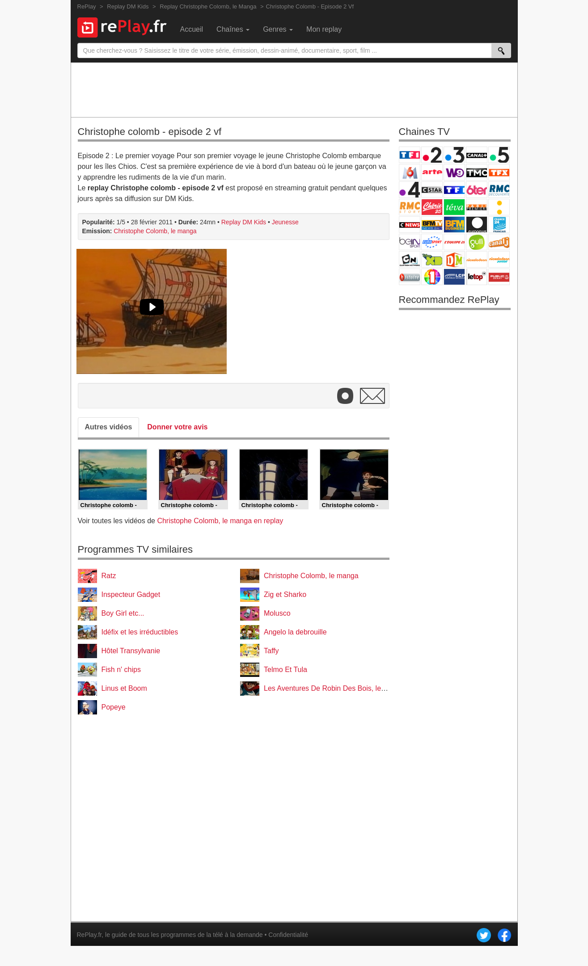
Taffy (271, 651)
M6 (409, 172)
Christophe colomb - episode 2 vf (150, 131)
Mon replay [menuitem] (324, 29)
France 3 (454, 155)
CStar (432, 189)
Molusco (277, 613)
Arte (432, 172)
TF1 (409, 155)
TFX (499, 172)
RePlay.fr (89, 934)
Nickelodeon (476, 259)
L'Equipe (454, 242)
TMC (476, 172)
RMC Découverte (499, 189)
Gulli (476, 242)
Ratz (109, 576)
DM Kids (454, 259)
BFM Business (454, 224)
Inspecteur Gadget (131, 594)
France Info (499, 207)
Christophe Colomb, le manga (155, 231)
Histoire (409, 277)
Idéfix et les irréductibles (140, 632)
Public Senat (499, 277)
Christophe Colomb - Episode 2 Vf (310, 6)
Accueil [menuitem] (191, 29)
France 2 (432, 155)
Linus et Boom (124, 688)
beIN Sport (409, 242)
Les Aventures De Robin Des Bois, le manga (334, 688)
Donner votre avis (177, 427)
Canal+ (476, 155)
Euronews (476, 224)
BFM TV (432, 224)
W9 (454, 172)
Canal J (499, 242)
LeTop (476, 277)
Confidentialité (288, 934)
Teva (454, 207)
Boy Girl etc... (123, 613)
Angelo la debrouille (295, 632)
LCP (454, 277)
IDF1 (432, 277)
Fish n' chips (121, 669)
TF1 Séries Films (454, 189)
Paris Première (476, 207)
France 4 (409, 189)
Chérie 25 (432, 207)
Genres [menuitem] (278, 29)
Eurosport (432, 242)
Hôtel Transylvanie (131, 651)
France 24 (499, 224)
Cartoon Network (409, 259)
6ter (476, 189)
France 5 (499, 155)
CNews (409, 224)
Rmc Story (409, 207)
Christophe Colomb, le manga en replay (220, 521)
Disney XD (432, 259)
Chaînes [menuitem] (233, 29)
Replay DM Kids (243, 222)
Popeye (114, 707)
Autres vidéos (108, 427)
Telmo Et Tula (285, 669)
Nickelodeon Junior (499, 259)
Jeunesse (285, 222)
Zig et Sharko (285, 594)
